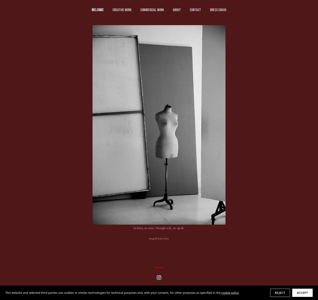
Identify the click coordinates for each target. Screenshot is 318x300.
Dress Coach (218, 10)
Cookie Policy (159, 268)
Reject (280, 293)
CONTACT (195, 10)
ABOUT (177, 10)
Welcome (98, 10)
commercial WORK (152, 10)
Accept (302, 293)
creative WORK (122, 10)
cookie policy (230, 293)
